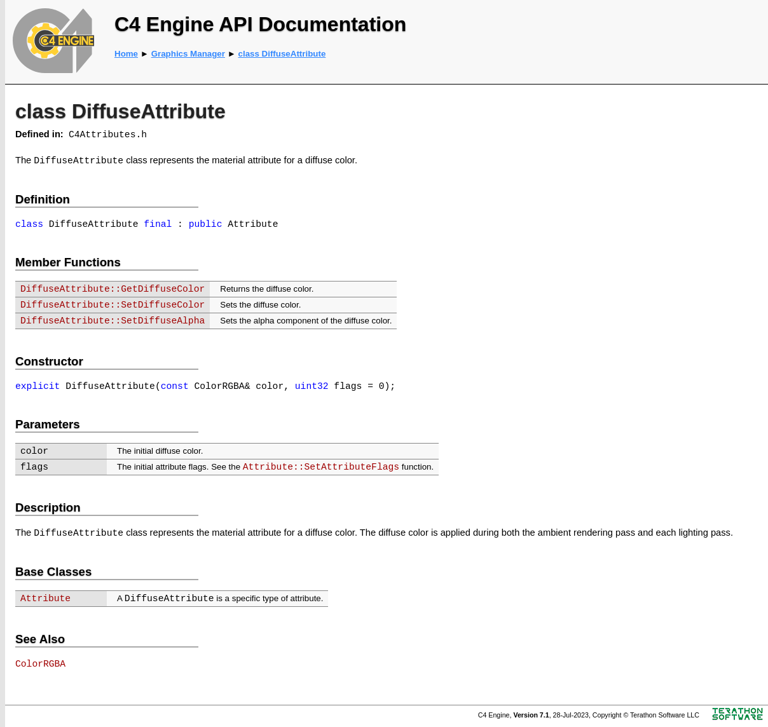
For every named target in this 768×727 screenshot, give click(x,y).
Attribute (45, 599)
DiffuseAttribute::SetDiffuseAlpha (112, 321)
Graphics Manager (188, 53)
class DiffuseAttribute (282, 53)
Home (126, 53)
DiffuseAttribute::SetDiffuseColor (112, 305)
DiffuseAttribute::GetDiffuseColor (112, 289)
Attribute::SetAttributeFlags (321, 467)
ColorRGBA (40, 664)
